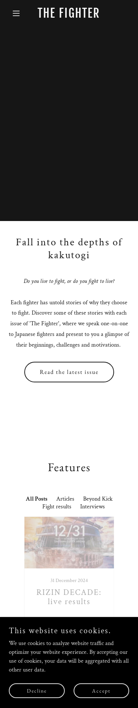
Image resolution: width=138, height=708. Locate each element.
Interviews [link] (92, 507)
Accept (101, 690)
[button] (18, 13)
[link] (69, 16)
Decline (37, 690)
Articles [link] (65, 499)
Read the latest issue (69, 372)
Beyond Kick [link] (98, 499)
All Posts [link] (36, 499)
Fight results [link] (56, 507)
